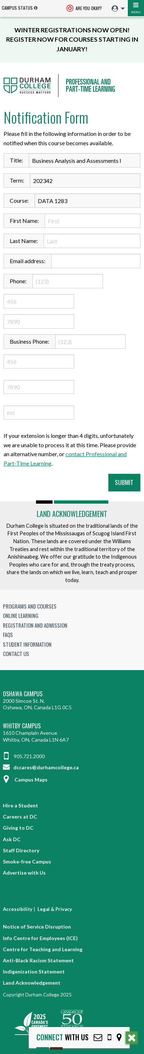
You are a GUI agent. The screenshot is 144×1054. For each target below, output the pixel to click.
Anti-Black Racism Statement (38, 960)
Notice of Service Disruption (37, 927)
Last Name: (24, 240)
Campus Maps (25, 779)
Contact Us (16, 653)
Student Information (27, 644)
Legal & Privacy (54, 909)
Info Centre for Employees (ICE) (40, 938)
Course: (19, 200)
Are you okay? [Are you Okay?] (84, 9)
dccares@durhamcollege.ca (41, 767)
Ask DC (12, 839)
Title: (16, 160)
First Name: (24, 220)
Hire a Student (20, 805)
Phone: (18, 281)
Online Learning (21, 615)
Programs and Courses (30, 606)
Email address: (27, 260)
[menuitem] (116, 9)
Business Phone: (29, 341)
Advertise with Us (24, 873)
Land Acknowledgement (72, 513)
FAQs (8, 634)
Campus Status (17, 8)
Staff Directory (21, 850)
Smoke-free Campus (27, 861)
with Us (62, 1037)
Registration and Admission (35, 625)
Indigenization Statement (34, 971)
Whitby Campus (22, 726)
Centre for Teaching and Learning (42, 949)
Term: (17, 180)
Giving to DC (18, 828)
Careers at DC (20, 817)
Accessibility (17, 909)
